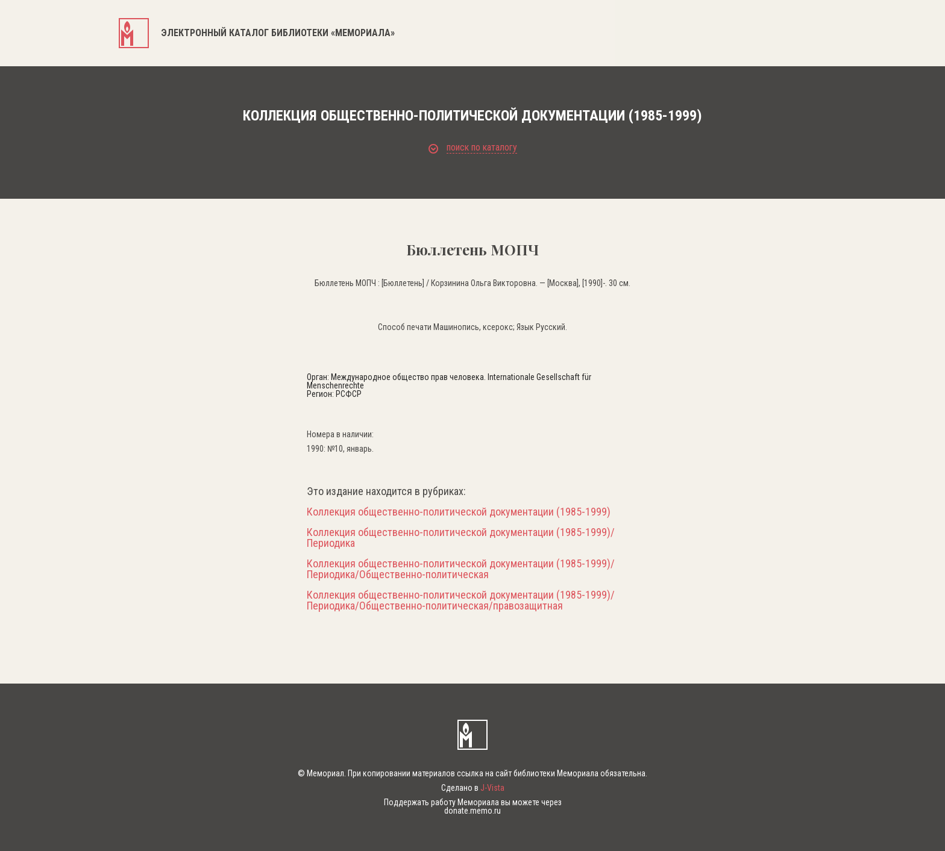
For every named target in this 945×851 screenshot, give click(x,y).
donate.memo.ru (472, 810)
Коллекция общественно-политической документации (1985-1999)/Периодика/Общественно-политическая (461, 569)
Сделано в (472, 788)
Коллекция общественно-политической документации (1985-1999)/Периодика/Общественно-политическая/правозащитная (461, 600)
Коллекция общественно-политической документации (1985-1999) (459, 512)
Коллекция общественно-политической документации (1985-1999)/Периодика (461, 538)
